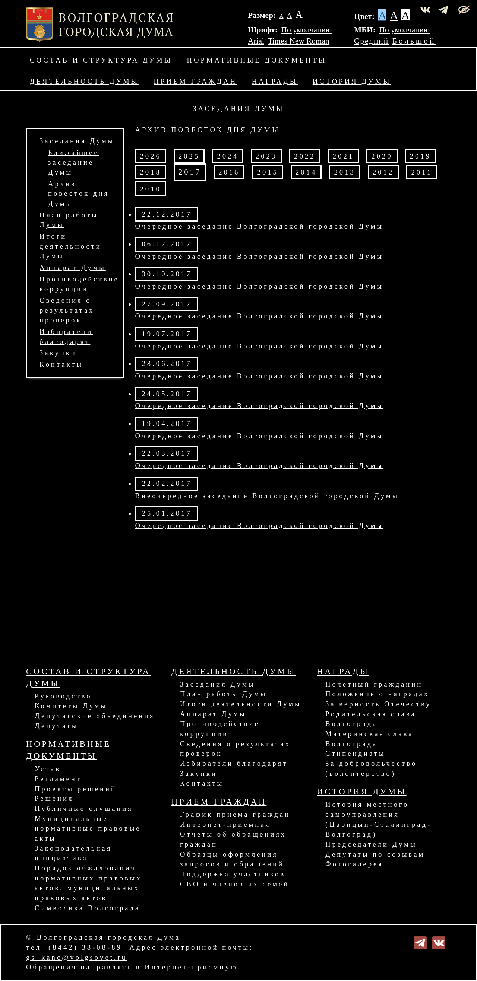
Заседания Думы (77, 141)
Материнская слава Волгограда (369, 739)
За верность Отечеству (378, 704)
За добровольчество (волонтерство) (371, 768)
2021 (343, 156)
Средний (371, 40)
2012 (383, 172)
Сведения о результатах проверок (67, 310)
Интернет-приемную (191, 967)
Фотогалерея (354, 864)
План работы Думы (223, 694)
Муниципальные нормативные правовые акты (88, 828)
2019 (420, 156)
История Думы (352, 81)
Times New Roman (298, 40)
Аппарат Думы (73, 267)
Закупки (58, 353)
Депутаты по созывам (375, 854)
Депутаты (56, 726)
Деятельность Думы (84, 81)
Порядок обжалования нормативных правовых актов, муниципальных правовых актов (88, 883)
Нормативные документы (256, 60)
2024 (227, 156)
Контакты (61, 364)
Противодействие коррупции (220, 729)
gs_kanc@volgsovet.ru (76, 957)
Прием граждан (195, 81)
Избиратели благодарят (234, 763)
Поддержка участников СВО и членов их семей (234, 879)
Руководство (63, 696)
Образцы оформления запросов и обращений (232, 859)
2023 (266, 156)
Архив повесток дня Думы (78, 193)
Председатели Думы (371, 844)
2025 (189, 156)
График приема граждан (235, 814)
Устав (48, 769)
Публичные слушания (84, 808)
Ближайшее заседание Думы (73, 162)
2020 (381, 156)
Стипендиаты (355, 753)
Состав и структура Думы (101, 60)
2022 (304, 156)
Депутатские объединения (95, 716)
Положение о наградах (377, 694)
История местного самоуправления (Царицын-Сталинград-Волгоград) (378, 819)
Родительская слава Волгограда (370, 719)
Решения (54, 798)
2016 (229, 172)
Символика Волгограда (87, 908)
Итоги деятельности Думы (71, 246)
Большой (414, 40)
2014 (306, 172)
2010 (150, 189)
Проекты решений (76, 789)
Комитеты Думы (71, 706)
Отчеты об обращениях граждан (233, 839)
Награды (275, 81)
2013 (344, 172)
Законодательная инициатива (73, 853)
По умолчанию (306, 29)
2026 (150, 156)
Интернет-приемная (225, 824)
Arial (256, 40)
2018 (150, 172)
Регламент (58, 779)
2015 (267, 172)
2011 (421, 172)
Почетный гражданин (374, 684)
